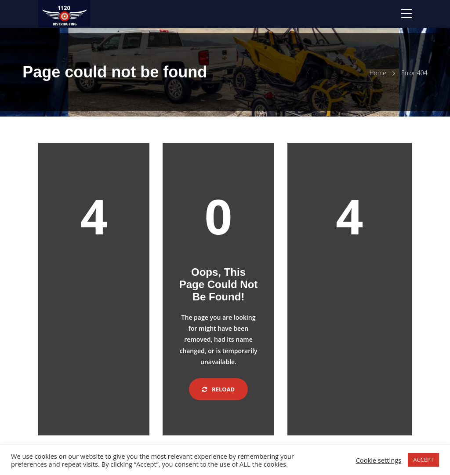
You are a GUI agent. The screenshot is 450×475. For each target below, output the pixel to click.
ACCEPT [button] (423, 460)
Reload (218, 389)
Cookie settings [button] (379, 460)
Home (378, 73)
